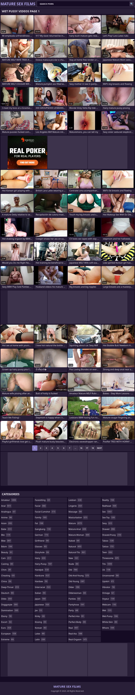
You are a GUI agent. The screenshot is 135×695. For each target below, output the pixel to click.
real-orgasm (78, 639)
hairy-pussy (43, 564)
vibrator (108, 587)
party (74, 610)
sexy (107, 523)
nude (74, 564)
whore (108, 628)
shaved (108, 529)
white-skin (110, 622)
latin (40, 639)
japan (40, 599)
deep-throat (10, 587)
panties (75, 599)
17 (87, 448)
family (41, 517)
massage (75, 512)
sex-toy (108, 517)
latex (40, 634)
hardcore (42, 576)
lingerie (76, 506)
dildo (6, 599)
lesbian (75, 500)
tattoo (108, 547)
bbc (6, 535)
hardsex (41, 581)
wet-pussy (110, 616)
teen (107, 552)
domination (10, 610)
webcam (109, 605)
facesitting (43, 500)
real (74, 628)
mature (76, 523)
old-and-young (79, 576)
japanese (42, 605)
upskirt (108, 581)
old (73, 570)
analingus (8, 512)
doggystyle (9, 605)
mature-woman (79, 535)
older (74, 587)
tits (107, 564)
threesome (110, 558)
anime (7, 517)
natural (75, 547)
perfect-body (77, 622)
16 (81, 448)
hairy (40, 558)
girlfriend (42, 541)
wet (107, 610)
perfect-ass (77, 616)
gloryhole (42, 552)
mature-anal (78, 529)
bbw (6, 541)
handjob (42, 570)
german (42, 535)
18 (93, 448)
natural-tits (77, 552)
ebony (6, 616)
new (74, 558)
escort (6, 622)
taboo (108, 541)
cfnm (6, 570)
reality (108, 500)
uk (106, 570)
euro (6, 628)
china (6, 581)
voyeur (108, 599)
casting (7, 564)
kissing (41, 622)
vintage (108, 593)
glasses (41, 547)
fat (39, 523)
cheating (8, 576)
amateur (9, 500)
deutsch (7, 593)
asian (7, 523)
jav (39, 610)
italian (40, 593)
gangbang (43, 529)
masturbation (78, 517)
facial (40, 506)
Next (99, 448)
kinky (40, 616)
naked (74, 541)
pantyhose (77, 605)
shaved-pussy (112, 535)
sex (107, 512)
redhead (109, 506)
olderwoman (77, 593)
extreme (7, 639)
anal (6, 506)
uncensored (110, 576)
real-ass (76, 634)
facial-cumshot (45, 512)
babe (6, 529)
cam (6, 558)
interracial (43, 587)
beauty (7, 552)
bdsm (7, 547)
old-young (77, 581)
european (9, 634)
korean (41, 628)
